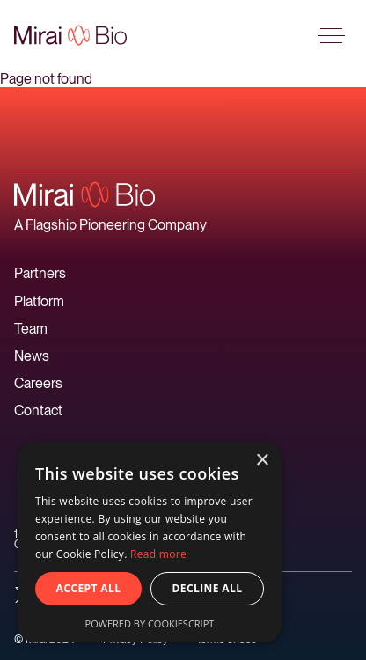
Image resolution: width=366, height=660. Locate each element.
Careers (38, 383)
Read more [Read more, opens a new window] (158, 553)
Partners (40, 273)
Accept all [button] (88, 588)
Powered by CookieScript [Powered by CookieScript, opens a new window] (150, 623)
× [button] (261, 460)
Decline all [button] (207, 588)
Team (31, 328)
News (31, 356)
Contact (38, 410)
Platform (39, 301)
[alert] (150, 542)
